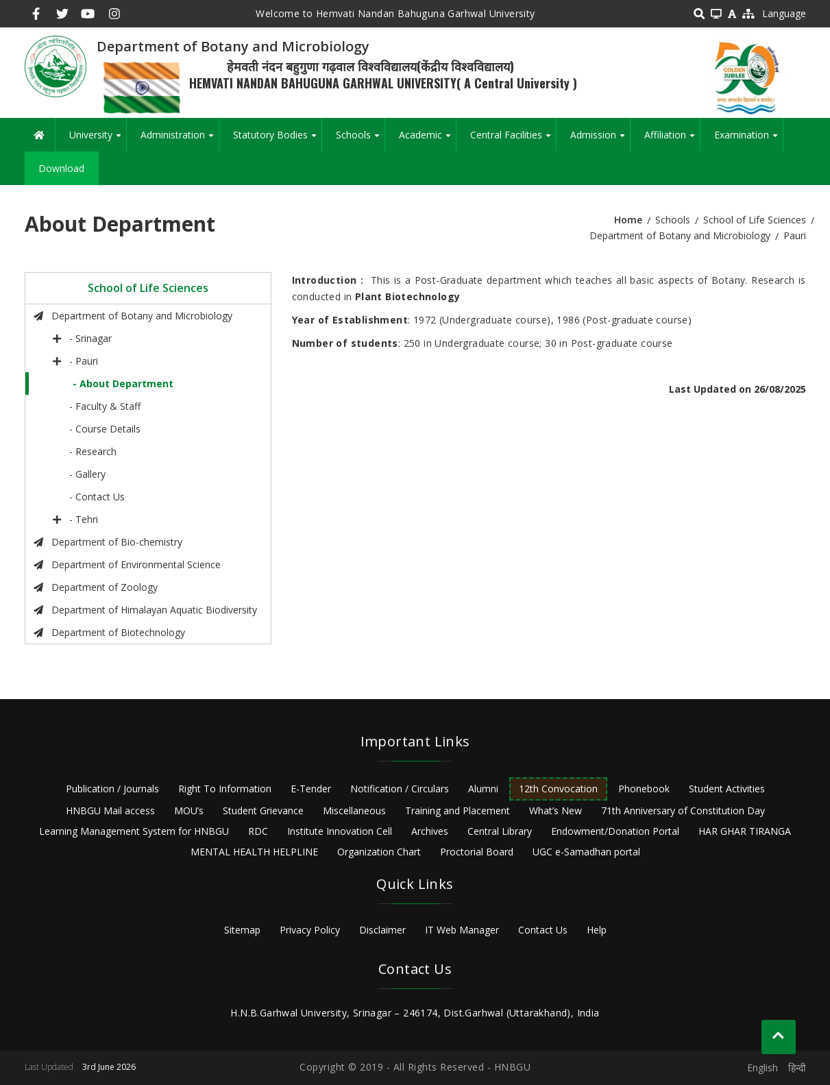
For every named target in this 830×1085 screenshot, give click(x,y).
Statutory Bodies (277, 139)
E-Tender (311, 788)
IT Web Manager (462, 929)
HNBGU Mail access (110, 810)
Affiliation (672, 139)
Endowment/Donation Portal (615, 831)
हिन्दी (797, 1067)
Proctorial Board (476, 851)
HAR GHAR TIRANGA (744, 831)
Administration (180, 139)
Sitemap (242, 929)
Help (597, 929)
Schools (360, 139)
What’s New (555, 810)
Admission (600, 139)
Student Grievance (263, 810)
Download (61, 168)
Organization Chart (379, 851)
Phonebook (644, 788)
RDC (258, 831)
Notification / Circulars (399, 788)
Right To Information (224, 788)
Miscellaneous (354, 810)
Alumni (483, 788)
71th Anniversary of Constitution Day (683, 810)
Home (628, 219)
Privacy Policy (310, 929)
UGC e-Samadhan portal (586, 851)
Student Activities (727, 788)
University (97, 139)
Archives (429, 831)
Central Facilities (513, 139)
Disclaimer (382, 929)
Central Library (499, 831)
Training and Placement (457, 810)
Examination (748, 139)
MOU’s (189, 810)
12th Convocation (558, 788)
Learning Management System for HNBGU (134, 831)
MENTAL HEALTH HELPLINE (254, 851)
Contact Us (542, 929)
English (762, 1067)
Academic (427, 139)
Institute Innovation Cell (339, 831)
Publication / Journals (112, 788)
